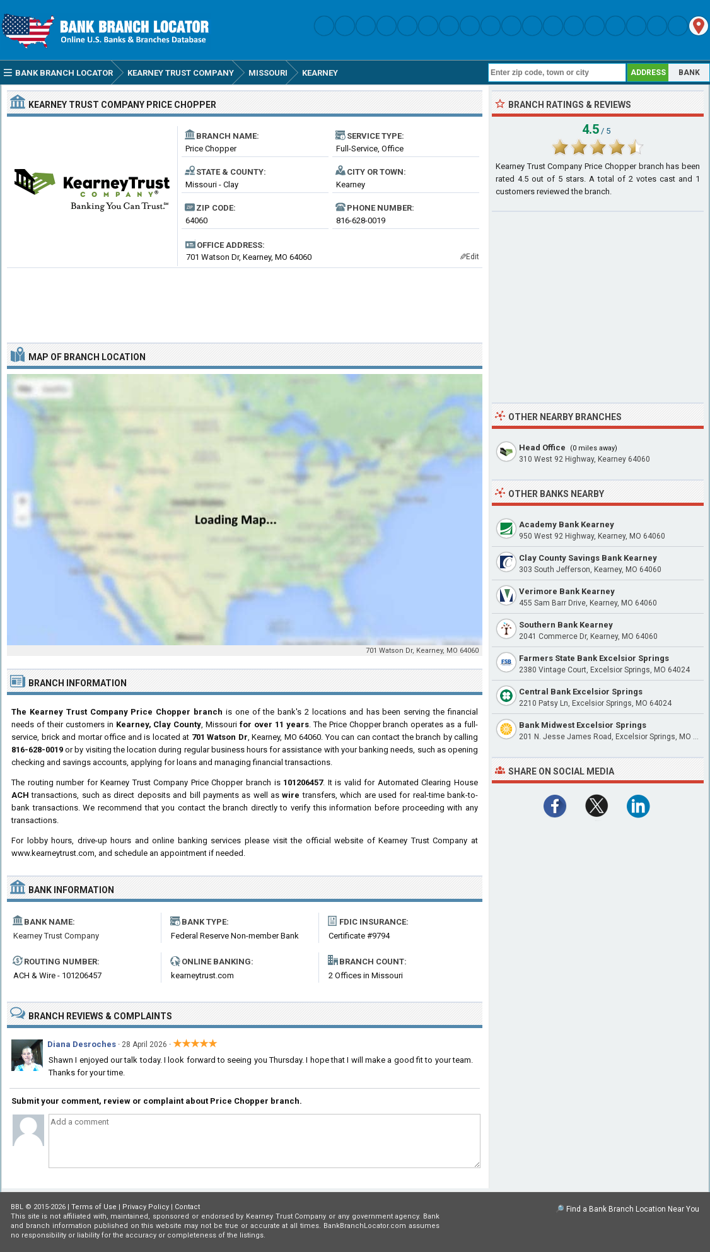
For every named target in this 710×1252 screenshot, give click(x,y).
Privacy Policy (145, 1207)
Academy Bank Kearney (566, 524)
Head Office (542, 447)
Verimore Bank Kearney (567, 591)
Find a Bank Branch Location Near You (632, 1209)
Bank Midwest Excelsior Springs (582, 725)
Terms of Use (94, 1207)
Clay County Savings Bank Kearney (588, 558)
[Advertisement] (244, 300)
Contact (187, 1207)
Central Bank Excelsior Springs (581, 691)
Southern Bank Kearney (566, 624)
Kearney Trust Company (56, 935)
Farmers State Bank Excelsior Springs (594, 658)
